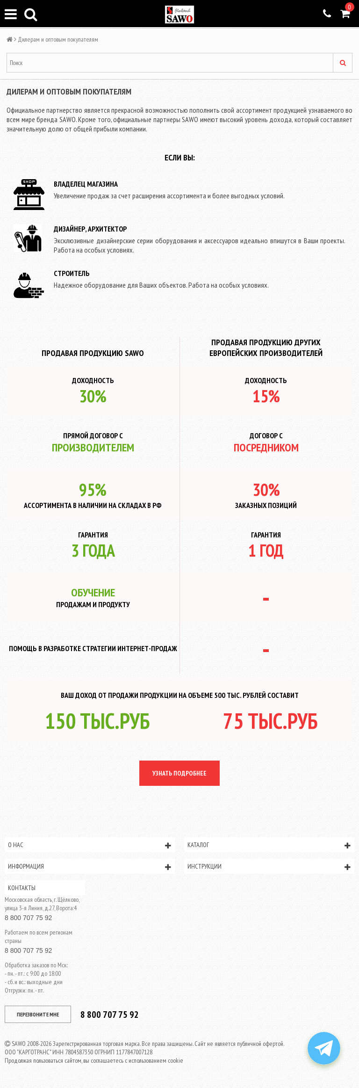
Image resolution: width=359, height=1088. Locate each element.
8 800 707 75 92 (28, 917)
